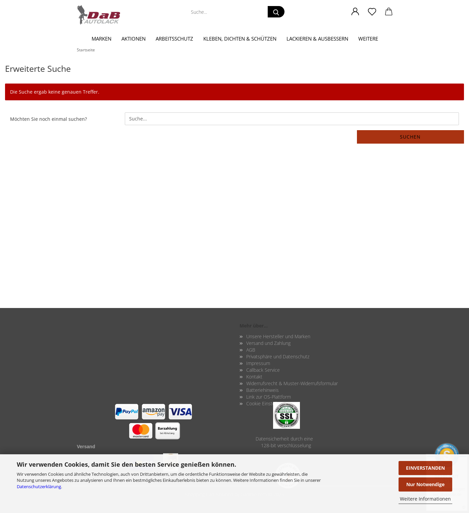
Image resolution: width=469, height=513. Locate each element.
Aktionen (133, 38)
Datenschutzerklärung (39, 486)
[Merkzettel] (372, 11)
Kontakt (254, 376)
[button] (355, 11)
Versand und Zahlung (268, 343)
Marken (101, 38)
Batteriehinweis (262, 390)
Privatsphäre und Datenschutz (277, 356)
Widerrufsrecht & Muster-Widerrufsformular (292, 383)
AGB (250, 350)
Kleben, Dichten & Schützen (239, 38)
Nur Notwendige (425, 484)
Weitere (368, 38)
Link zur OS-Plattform (268, 397)
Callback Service (263, 370)
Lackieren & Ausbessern (317, 38)
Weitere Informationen (425, 499)
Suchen (410, 137)
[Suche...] (276, 11)
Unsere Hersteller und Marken (278, 336)
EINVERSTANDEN (425, 468)
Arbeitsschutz (174, 38)
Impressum (258, 363)
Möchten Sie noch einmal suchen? (48, 119)
